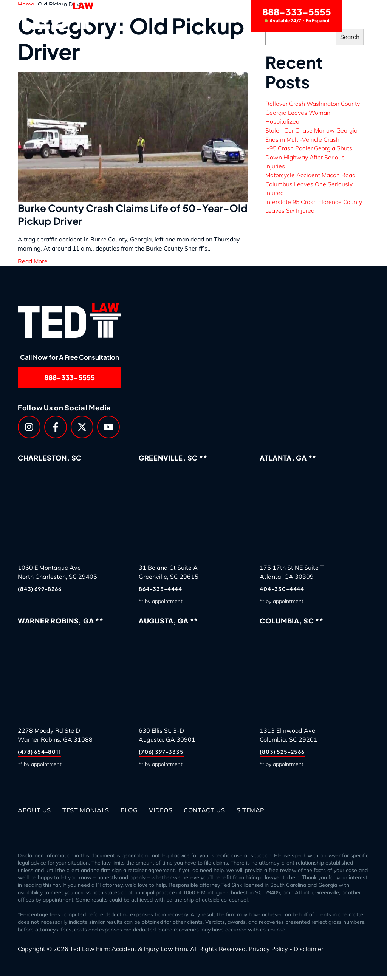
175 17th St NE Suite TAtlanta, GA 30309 (292, 572)
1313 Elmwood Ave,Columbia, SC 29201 (288, 735)
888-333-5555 (296, 15)
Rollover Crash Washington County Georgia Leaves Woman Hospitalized (312, 112)
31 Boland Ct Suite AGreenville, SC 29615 (168, 572)
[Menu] (360, 16)
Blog (129, 810)
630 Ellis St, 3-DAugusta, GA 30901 (167, 735)
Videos (160, 810)
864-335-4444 (160, 588)
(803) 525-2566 (282, 751)
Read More (33, 261)
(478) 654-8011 (39, 751)
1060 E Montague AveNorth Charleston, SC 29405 (57, 572)
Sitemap (250, 810)
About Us (34, 810)
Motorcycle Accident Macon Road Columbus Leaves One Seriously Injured (310, 183)
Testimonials (85, 810)
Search (349, 36)
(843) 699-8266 (40, 588)
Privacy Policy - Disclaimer (286, 949)
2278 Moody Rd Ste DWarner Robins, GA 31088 (55, 735)
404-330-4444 (282, 588)
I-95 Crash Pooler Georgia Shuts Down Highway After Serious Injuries (308, 157)
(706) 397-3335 (161, 751)
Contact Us (204, 810)
